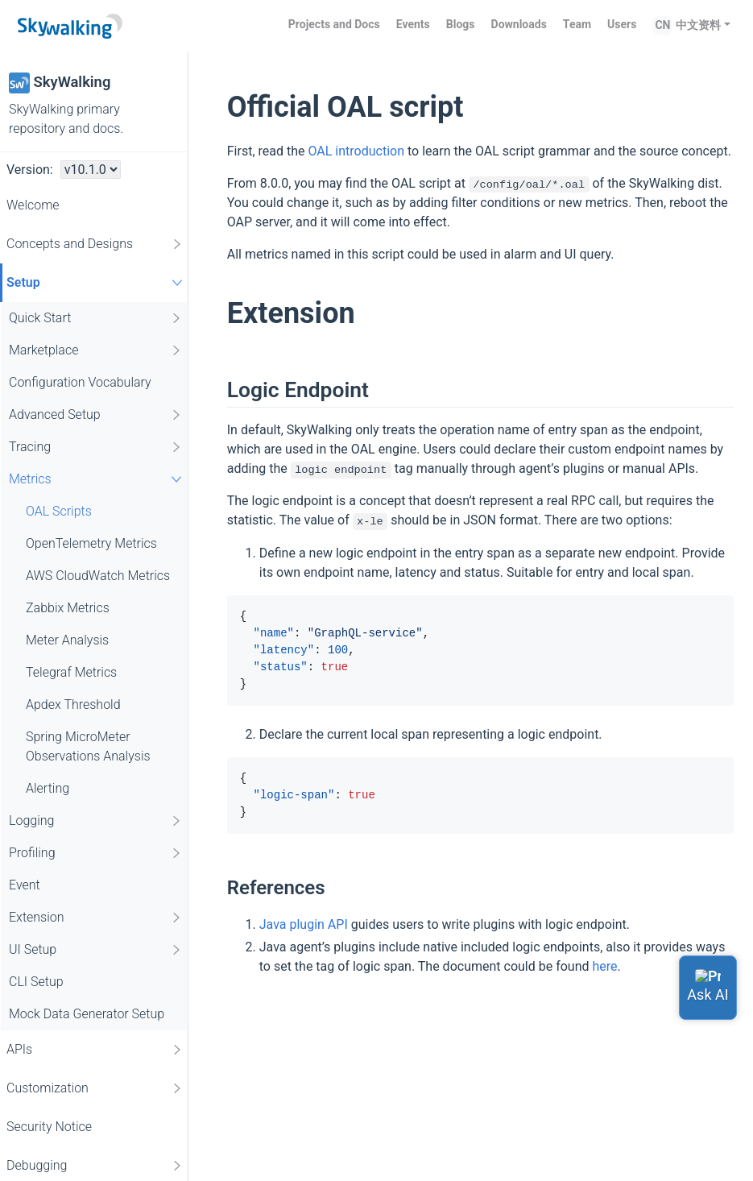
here (605, 966)
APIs (95, 1049)
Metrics (97, 479)
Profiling (96, 853)
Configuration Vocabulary (80, 382)
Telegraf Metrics (71, 672)
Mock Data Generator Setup (86, 1013)
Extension (96, 917)
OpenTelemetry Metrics (91, 543)
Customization (95, 1088)
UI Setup (96, 949)
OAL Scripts (59, 511)
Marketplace (96, 350)
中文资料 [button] (698, 25)
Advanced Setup (96, 415)
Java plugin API (303, 924)
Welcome (33, 205)
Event (24, 885)
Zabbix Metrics (68, 607)
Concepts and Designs (95, 244)
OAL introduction (356, 151)
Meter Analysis (67, 640)
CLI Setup (36, 981)
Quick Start (96, 318)
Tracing (96, 447)
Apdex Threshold (73, 704)
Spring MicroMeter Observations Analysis (88, 746)
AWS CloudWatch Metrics (98, 575)
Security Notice (49, 1126)
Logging (96, 821)
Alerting (47, 788)
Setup (96, 282)
